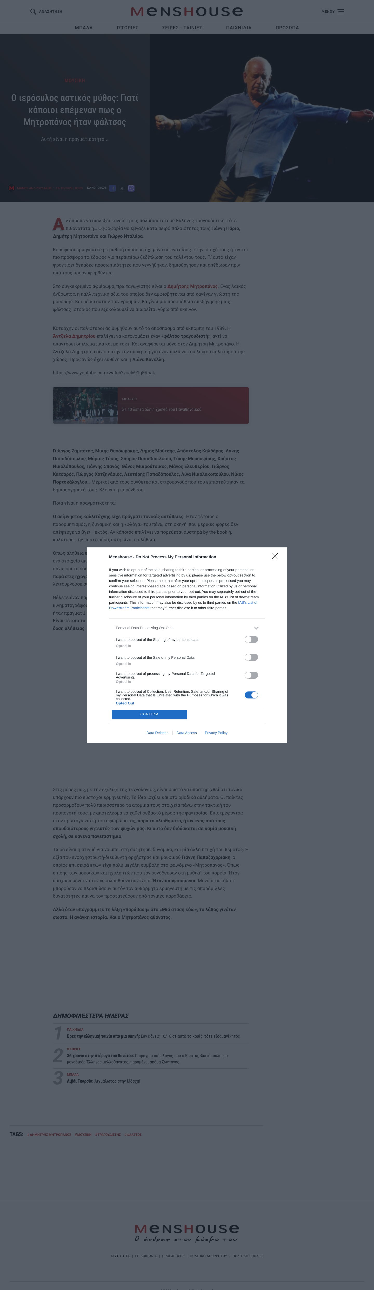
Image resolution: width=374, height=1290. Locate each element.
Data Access (187, 733)
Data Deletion (157, 733)
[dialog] (187, 645)
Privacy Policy (216, 733)
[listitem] (187, 628)
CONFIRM (149, 714)
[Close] (277, 557)
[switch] (251, 639)
